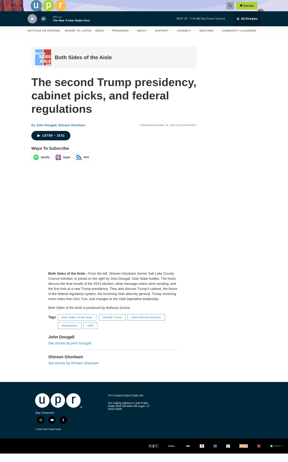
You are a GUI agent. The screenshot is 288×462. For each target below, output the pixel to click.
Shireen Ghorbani (71, 133)
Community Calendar (239, 39)
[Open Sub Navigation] (106, 39)
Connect (184, 39)
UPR (90, 334)
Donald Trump (112, 325)
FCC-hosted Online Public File (125, 404)
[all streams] (247, 27)
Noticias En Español (44, 39)
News (99, 39)
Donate (251, 10)
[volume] (43, 27)
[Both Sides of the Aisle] (43, 66)
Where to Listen (78, 39)
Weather (206, 39)
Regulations (70, 334)
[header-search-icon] (232, 10)
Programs (120, 39)
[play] (32, 27)
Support (162, 39)
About (142, 39)
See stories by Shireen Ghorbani (73, 371)
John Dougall (46, 133)
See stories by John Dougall (69, 351)
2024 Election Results (146, 325)
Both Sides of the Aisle (83, 66)
